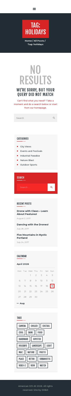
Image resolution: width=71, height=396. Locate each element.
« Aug (21, 303)
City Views (25, 146)
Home (28, 40)
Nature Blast (27, 160)
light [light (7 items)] (49, 345)
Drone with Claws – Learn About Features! (32, 213)
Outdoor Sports (28, 164)
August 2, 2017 (24, 218)
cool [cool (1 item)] (21, 332)
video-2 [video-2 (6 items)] (22, 365)
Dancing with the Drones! (32, 224)
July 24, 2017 (23, 242)
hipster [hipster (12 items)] (37, 339)
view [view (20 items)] (33, 365)
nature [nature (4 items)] (31, 352)
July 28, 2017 (23, 228)
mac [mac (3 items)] (21, 352)
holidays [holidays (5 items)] (23, 345)
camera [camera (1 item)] (22, 326)
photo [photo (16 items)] (42, 352)
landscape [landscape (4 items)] (37, 345)
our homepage (38, 107)
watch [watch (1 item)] (43, 365)
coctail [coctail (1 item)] (46, 326)
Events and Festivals (31, 151)
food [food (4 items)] (40, 332)
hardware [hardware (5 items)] (23, 339)
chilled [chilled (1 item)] (34, 326)
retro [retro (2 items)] (32, 359)
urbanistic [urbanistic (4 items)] (45, 359)
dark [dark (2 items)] (30, 332)
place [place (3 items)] (21, 359)
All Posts (39, 40)
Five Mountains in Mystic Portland (32, 236)
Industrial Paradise (30, 155)
